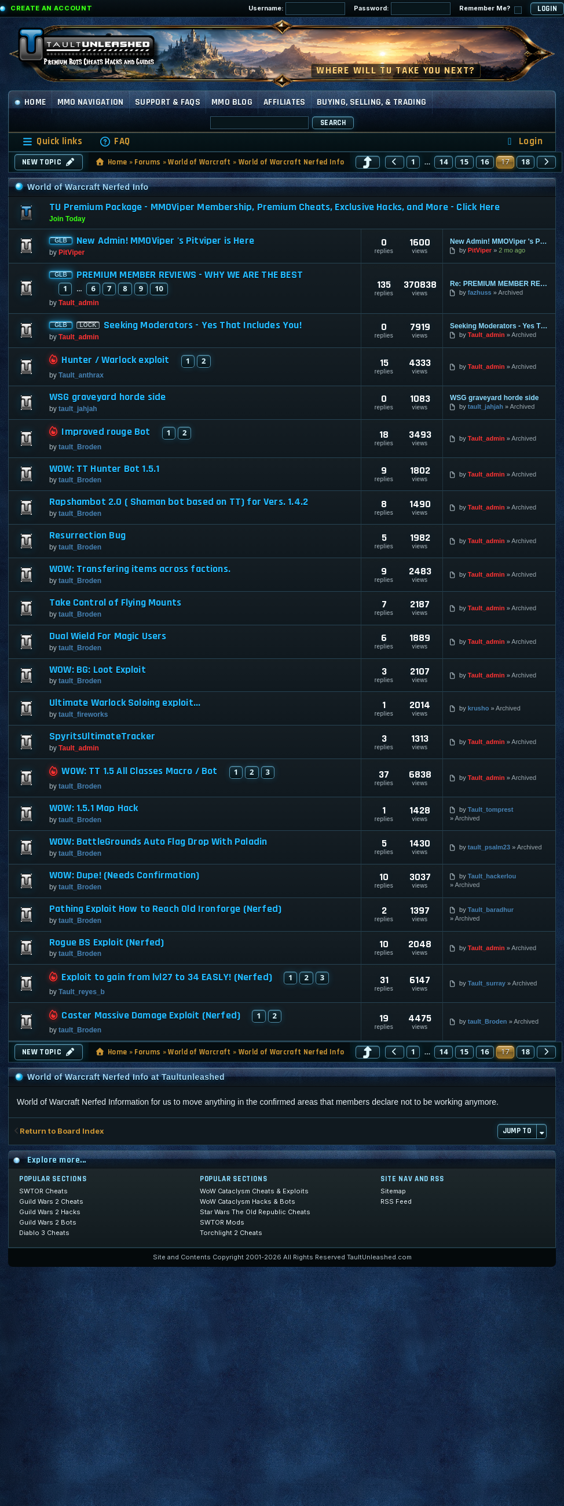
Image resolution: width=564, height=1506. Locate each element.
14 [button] (443, 161)
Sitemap (393, 1191)
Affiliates (284, 102)
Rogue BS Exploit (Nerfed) (106, 942)
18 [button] (525, 161)
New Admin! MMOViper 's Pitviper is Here (165, 241)
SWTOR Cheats (43, 1191)
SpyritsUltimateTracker (102, 736)
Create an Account (51, 8)
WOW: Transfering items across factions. (139, 569)
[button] (368, 162)
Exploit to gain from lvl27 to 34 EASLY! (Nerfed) (166, 977)
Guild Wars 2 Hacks (49, 1212)
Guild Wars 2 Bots (47, 1222)
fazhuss (480, 292)
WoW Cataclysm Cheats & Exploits (254, 1191)
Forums (147, 162)
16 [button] (485, 161)
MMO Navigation (90, 102)
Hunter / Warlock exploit (115, 360)
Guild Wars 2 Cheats (51, 1201)
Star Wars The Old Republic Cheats (255, 1212)
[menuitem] (114, 141)
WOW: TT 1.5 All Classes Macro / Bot (139, 771)
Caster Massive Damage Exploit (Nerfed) (150, 1015)
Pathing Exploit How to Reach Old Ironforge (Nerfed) (165, 909)
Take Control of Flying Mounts (115, 603)
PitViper (71, 252)
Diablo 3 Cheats (44, 1233)
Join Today (67, 219)
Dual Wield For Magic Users (108, 636)
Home (30, 102)
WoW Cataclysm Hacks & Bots (247, 1201)
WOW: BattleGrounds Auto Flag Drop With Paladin (158, 842)
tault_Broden (79, 447)
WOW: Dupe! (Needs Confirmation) (124, 875)
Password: (402, 8)
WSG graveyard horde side (107, 397)
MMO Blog (231, 102)
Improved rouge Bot (105, 432)
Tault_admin (78, 303)
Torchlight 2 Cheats (231, 1233)
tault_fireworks (83, 714)
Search (333, 122)
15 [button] (464, 161)
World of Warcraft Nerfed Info (291, 162)
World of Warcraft (199, 162)
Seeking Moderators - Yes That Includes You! (203, 325)
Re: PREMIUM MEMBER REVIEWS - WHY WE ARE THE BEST (499, 284)
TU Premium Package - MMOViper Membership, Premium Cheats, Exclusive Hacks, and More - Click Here (274, 207)
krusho (478, 708)
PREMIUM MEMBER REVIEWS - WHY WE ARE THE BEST (189, 275)
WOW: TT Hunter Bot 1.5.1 (104, 469)
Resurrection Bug (87, 535)
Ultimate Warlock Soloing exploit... (124, 703)
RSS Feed (396, 1201)
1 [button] (413, 161)
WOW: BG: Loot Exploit (97, 670)
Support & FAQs (167, 102)
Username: (296, 8)
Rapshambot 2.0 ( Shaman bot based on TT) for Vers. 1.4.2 (178, 502)
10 (159, 288)
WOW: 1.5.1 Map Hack (93, 808)
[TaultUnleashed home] (95, 50)
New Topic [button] (48, 162)
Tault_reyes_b (81, 992)
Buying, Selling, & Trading (372, 102)
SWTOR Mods (222, 1222)
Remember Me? (490, 9)
